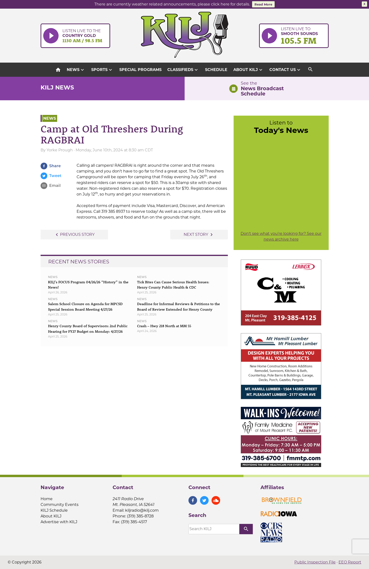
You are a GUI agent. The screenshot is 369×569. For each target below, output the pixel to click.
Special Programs (140, 69)
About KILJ (248, 70)
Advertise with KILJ (59, 522)
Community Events (60, 504)
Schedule (216, 69)
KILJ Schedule (54, 510)
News (76, 70)
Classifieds (183, 70)
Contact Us (285, 70)
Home (47, 499)
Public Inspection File (315, 562)
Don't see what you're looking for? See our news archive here (281, 236)
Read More (263, 4)
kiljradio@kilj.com (142, 510)
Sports (102, 70)
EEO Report (350, 562)
